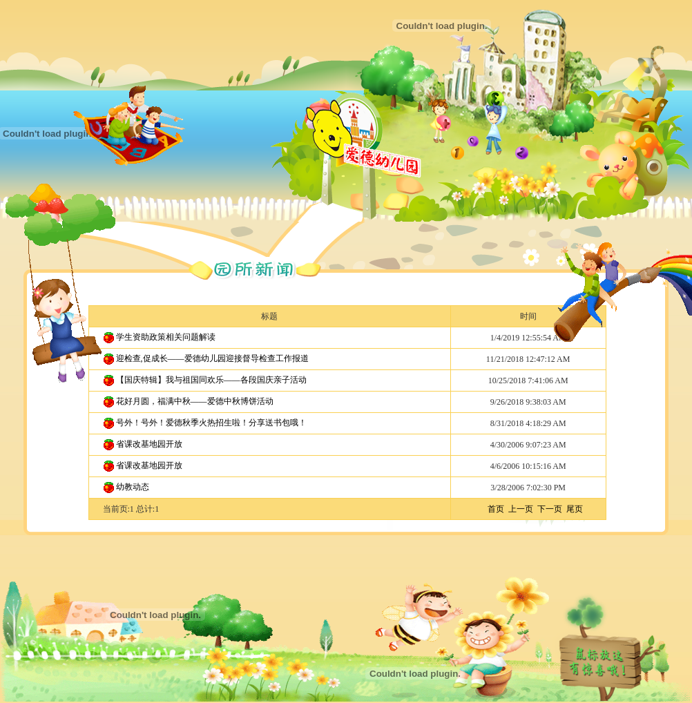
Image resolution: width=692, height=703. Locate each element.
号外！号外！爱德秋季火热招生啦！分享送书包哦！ (211, 422)
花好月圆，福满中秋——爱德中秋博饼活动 (194, 401)
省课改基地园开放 (149, 444)
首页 (496, 509)
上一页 (520, 509)
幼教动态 (132, 487)
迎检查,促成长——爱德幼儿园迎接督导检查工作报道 (212, 358)
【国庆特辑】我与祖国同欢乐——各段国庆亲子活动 (211, 380)
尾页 (574, 509)
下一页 (549, 509)
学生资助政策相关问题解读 (165, 337)
